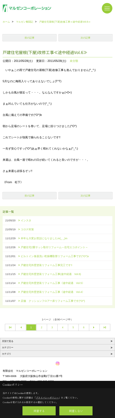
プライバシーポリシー (47, 397)
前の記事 (29, 37)
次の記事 (85, 37)
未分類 (74, 60)
